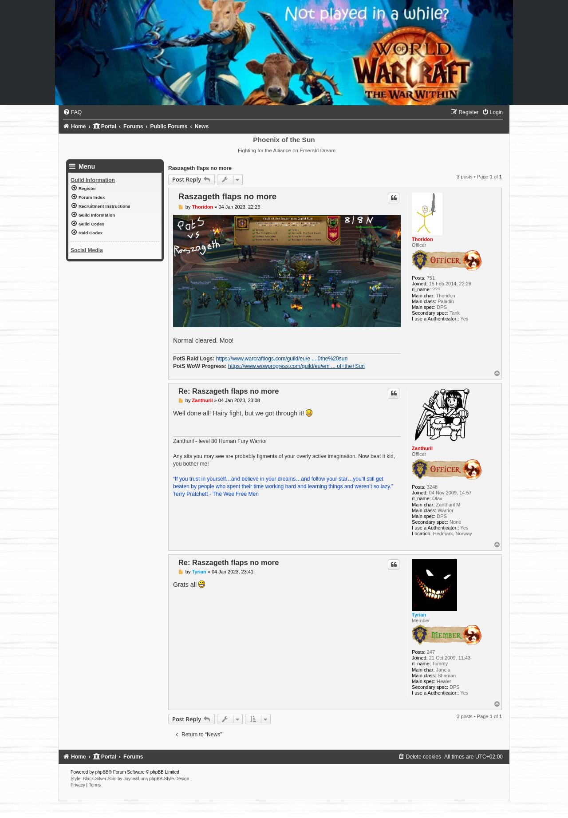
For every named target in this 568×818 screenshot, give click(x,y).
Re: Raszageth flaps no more (228, 391)
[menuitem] (72, 112)
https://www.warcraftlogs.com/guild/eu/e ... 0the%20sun (281, 359)
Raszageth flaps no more (200, 168)
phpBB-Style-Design (169, 778)
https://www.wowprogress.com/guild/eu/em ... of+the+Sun (296, 366)
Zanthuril (422, 448)
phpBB (102, 772)
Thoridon (422, 239)
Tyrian (419, 614)
